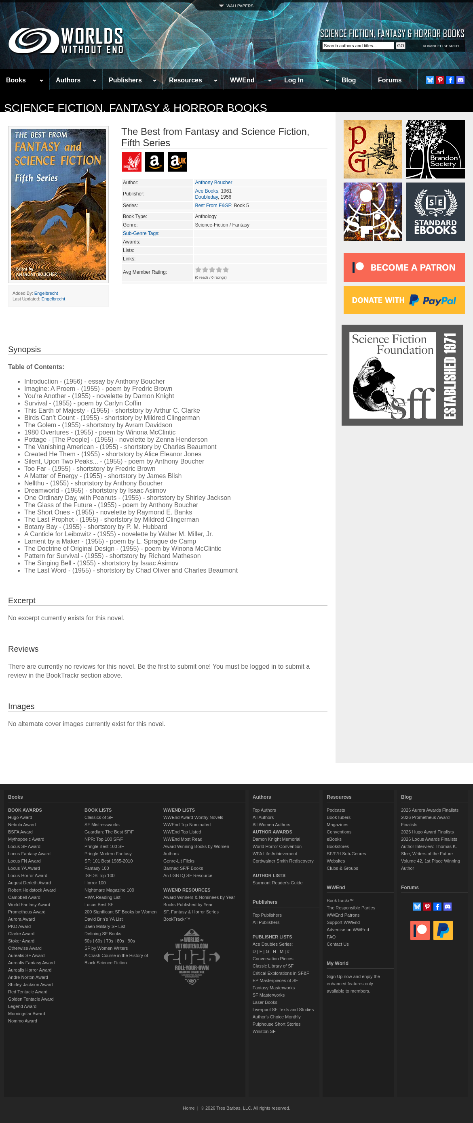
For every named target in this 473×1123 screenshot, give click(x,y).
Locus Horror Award (27, 875)
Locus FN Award (24, 861)
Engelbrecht (46, 293)
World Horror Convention (277, 846)
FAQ (331, 936)
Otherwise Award (25, 948)
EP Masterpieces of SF (275, 980)
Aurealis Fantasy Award (31, 962)
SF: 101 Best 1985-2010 (108, 861)
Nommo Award (22, 1020)
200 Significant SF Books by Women (120, 911)
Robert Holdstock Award (32, 890)
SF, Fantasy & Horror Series (191, 911)
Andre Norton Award (28, 977)
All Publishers (266, 922)
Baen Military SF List (104, 926)
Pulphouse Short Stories (277, 1024)
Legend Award (22, 1006)
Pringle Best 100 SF (104, 846)
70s (109, 940)
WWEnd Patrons (343, 915)
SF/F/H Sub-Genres (346, 853)
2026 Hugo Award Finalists (427, 831)
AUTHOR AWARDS (272, 831)
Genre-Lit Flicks (178, 861)
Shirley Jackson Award (30, 984)
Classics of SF (98, 817)
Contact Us (337, 944)
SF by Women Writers (106, 948)
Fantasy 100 (96, 868)
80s (120, 940)
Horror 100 (95, 882)
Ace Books (206, 191)
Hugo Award (20, 817)
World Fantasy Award (29, 904)
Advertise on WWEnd (348, 929)
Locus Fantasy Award (29, 853)
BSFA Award (20, 831)
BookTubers (339, 817)
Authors (68, 80)
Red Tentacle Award (27, 991)
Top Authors (264, 810)
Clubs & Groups (342, 868)
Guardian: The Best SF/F (109, 831)
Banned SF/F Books (183, 868)
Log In (294, 80)
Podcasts (336, 810)
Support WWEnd (343, 922)
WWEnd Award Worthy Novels (193, 817)
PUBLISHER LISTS (272, 936)
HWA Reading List (102, 897)
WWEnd (242, 80)
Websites (336, 861)
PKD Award (19, 926)
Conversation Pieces (273, 958)
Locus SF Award (24, 846)
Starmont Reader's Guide (278, 882)
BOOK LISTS (98, 810)
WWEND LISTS (179, 810)
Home (188, 1108)
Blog (349, 80)
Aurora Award (21, 919)
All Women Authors (271, 824)
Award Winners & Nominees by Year (199, 897)
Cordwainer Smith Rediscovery (283, 861)
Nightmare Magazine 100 (109, 890)
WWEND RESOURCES (187, 890)
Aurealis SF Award (26, 955)
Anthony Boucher (213, 182)
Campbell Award (24, 897)
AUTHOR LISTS (269, 875)
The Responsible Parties (351, 907)
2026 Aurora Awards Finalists (429, 810)
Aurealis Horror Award (29, 970)
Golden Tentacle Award (31, 999)
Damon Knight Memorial (276, 839)
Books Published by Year (188, 904)
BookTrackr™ (176, 919)
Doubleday (206, 197)
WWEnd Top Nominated (187, 824)
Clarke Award (21, 933)
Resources (185, 80)
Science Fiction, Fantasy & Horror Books (135, 108)
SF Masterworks (269, 995)
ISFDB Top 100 (99, 875)
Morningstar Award (26, 1013)
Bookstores (338, 846)
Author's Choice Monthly (277, 1016)
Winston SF (264, 1031)
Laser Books (265, 1002)
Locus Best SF (99, 904)
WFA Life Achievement (275, 853)
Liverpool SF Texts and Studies (283, 1009)
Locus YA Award (24, 868)
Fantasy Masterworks (274, 987)
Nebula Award (22, 824)
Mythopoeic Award (26, 839)
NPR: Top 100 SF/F (103, 839)
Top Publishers (267, 915)
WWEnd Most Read (183, 839)
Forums (390, 80)
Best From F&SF (213, 205)
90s (131, 940)
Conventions (339, 831)
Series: (130, 205)
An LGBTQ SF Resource (187, 875)
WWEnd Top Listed (182, 831)
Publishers (125, 80)
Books (16, 80)
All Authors (263, 817)
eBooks (334, 839)
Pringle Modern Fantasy (108, 853)
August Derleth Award (29, 882)
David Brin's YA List (103, 919)
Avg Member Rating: (145, 272)
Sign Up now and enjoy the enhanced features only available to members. (353, 983)
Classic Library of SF (273, 965)
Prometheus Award (27, 911)
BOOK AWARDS (25, 810)
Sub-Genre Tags (140, 233)
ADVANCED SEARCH (441, 46)
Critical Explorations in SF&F (281, 973)
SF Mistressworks (102, 824)
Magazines (337, 824)
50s (88, 940)
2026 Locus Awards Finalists (429, 839)
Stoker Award (21, 940)
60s (99, 940)
